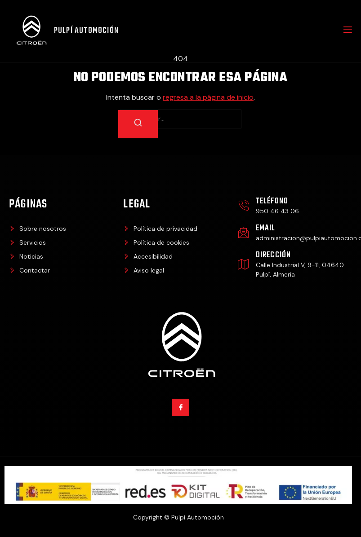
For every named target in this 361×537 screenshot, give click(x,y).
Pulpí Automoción (87, 31)
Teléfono (272, 202)
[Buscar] (138, 125)
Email (266, 229)
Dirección (273, 256)
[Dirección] (243, 265)
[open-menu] (347, 31)
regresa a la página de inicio (208, 98)
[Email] (243, 233)
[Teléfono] (243, 206)
